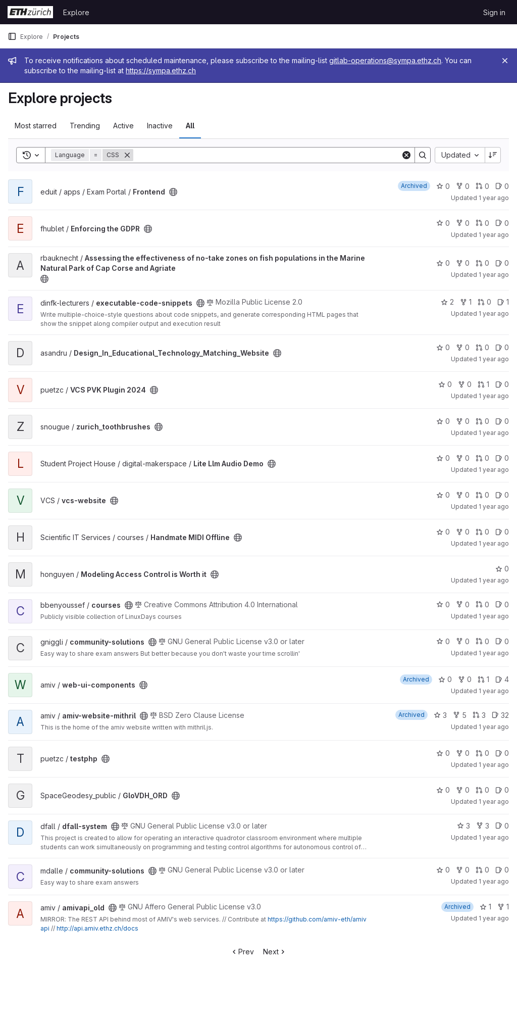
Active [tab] (123, 125)
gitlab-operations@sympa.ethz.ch (385, 60)
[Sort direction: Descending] (493, 155)
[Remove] (127, 155)
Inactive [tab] (160, 125)
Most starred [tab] (36, 125)
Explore (76, 12)
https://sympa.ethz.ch (161, 70)
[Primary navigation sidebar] (12, 36)
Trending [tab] (85, 125)
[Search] (267, 155)
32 (500, 715)
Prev (242, 951)
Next (275, 951)
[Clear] (406, 155)
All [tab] (190, 125)
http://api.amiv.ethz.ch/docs (97, 928)
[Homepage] (30, 12)
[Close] (505, 61)
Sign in (494, 12)
